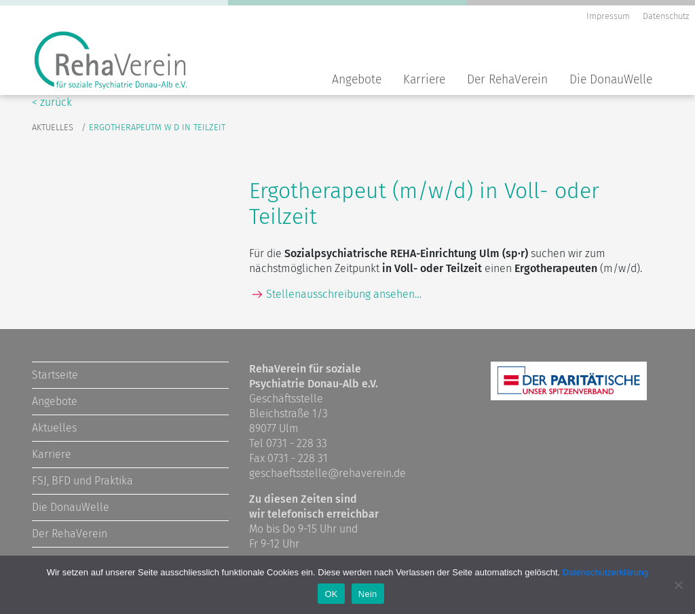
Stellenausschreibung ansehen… (343, 294)
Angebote (356, 80)
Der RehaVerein (507, 80)
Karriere (424, 80)
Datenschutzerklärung (605, 572)
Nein (367, 594)
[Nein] (678, 585)
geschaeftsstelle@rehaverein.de (327, 473)
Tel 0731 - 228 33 (288, 443)
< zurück (52, 102)
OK (330, 594)
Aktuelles (52, 127)
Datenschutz (666, 16)
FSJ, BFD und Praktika (82, 480)
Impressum (608, 16)
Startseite (55, 374)
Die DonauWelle (610, 80)
